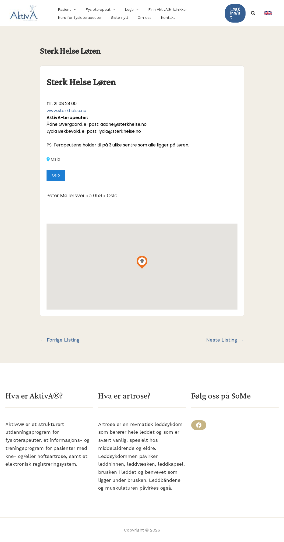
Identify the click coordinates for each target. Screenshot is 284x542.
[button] (66, 9)
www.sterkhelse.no (66, 110)
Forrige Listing (60, 340)
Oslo (53, 159)
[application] (72, 9)
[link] (268, 13)
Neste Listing (225, 340)
